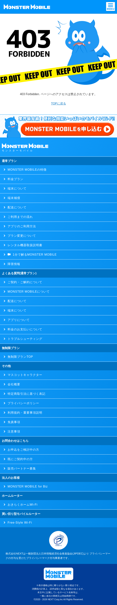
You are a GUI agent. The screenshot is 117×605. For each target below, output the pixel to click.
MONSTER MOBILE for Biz (27, 486)
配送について (16, 207)
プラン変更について (21, 235)
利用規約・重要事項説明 (24, 412)
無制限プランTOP (19, 356)
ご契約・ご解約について (24, 282)
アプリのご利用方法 (21, 226)
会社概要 (13, 384)
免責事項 (13, 422)
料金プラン (14, 179)
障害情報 (13, 264)
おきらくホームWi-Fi (21, 504)
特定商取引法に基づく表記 (25, 393)
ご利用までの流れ (19, 216)
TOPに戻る (58, 103)
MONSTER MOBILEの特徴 (26, 169)
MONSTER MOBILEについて (28, 291)
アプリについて (18, 319)
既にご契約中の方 (19, 459)
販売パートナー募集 (21, 468)
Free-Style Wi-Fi (19, 522)
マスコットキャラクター (24, 374)
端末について (16, 188)
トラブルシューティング (24, 338)
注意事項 (13, 431)
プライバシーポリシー (22, 403)
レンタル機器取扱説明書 (24, 245)
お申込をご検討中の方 (22, 449)
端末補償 (13, 198)
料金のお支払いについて (24, 329)
